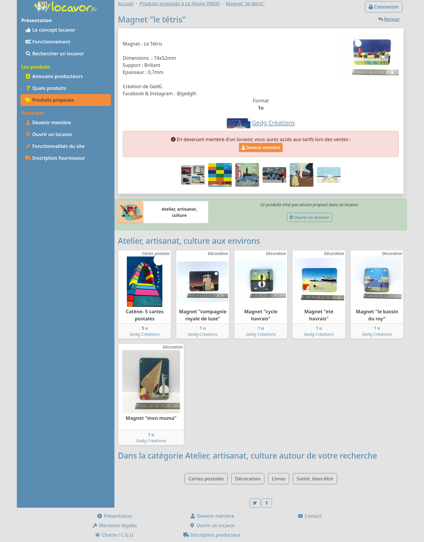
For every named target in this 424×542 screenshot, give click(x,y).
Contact (309, 516)
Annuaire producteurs (54, 76)
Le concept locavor (50, 30)
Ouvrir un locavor (48, 134)
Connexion (384, 7)
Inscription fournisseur (55, 158)
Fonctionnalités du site (55, 146)
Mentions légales (114, 525)
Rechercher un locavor (54, 53)
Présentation (114, 516)
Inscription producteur (212, 535)
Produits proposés (49, 100)
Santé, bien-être (315, 478)
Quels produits (45, 88)
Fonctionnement (47, 41)
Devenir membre (48, 122)
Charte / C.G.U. (114, 535)
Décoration (247, 478)
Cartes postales (206, 478)
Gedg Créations (145, 334)
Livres (278, 478)
